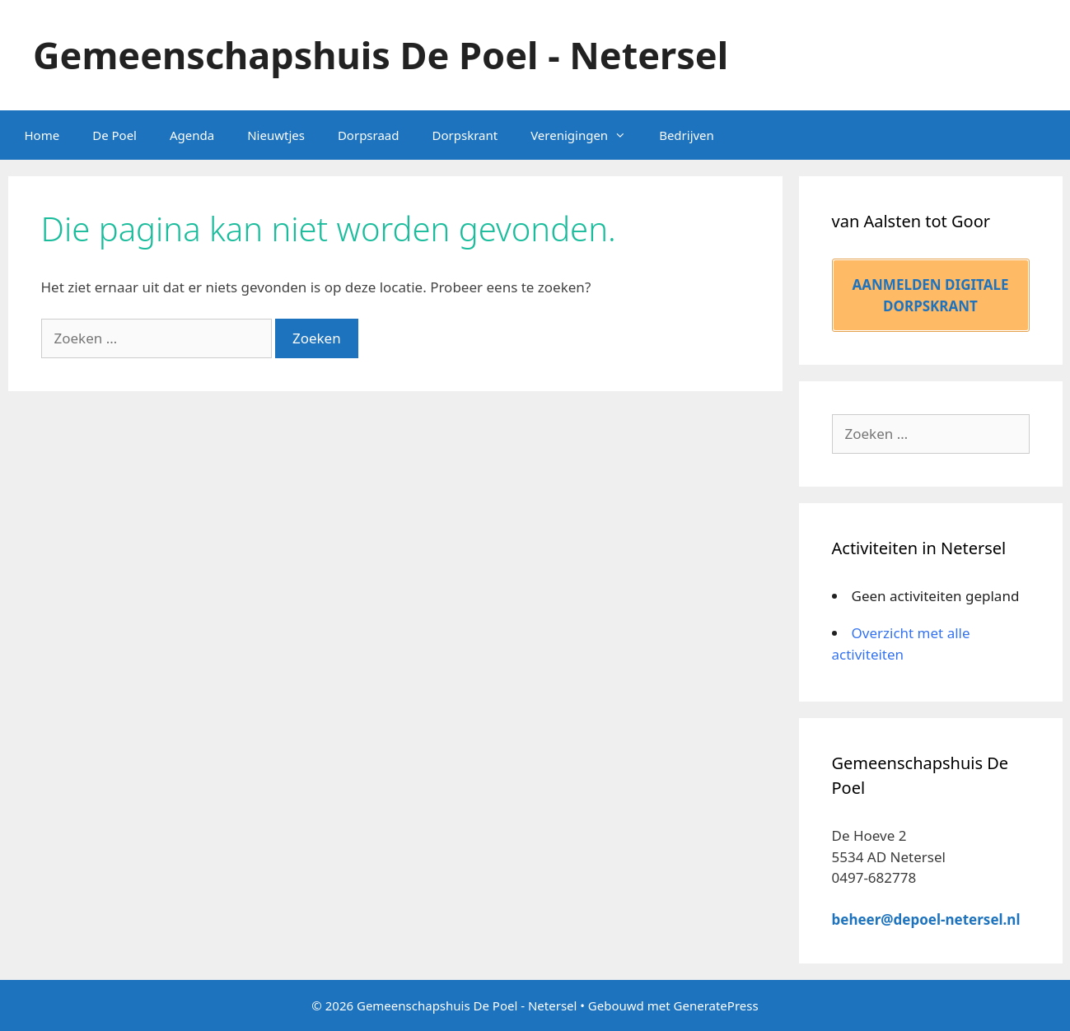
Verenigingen (586, 135)
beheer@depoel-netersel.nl (926, 919)
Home (42, 135)
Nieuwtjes (276, 135)
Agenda (192, 135)
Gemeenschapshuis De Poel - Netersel (380, 55)
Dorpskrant (465, 135)
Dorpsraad (368, 135)
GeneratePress (716, 1005)
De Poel (114, 135)
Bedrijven (686, 135)
